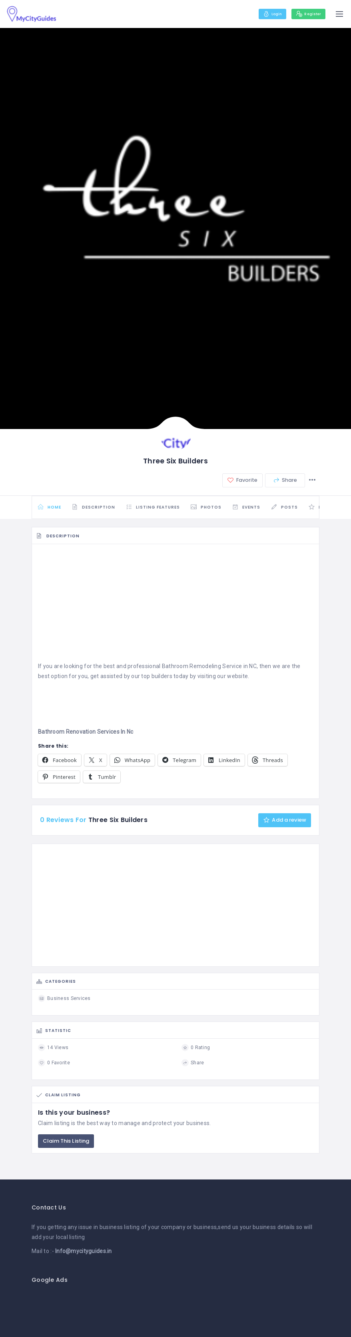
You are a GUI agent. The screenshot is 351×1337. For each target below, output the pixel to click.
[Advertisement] (175, 608)
